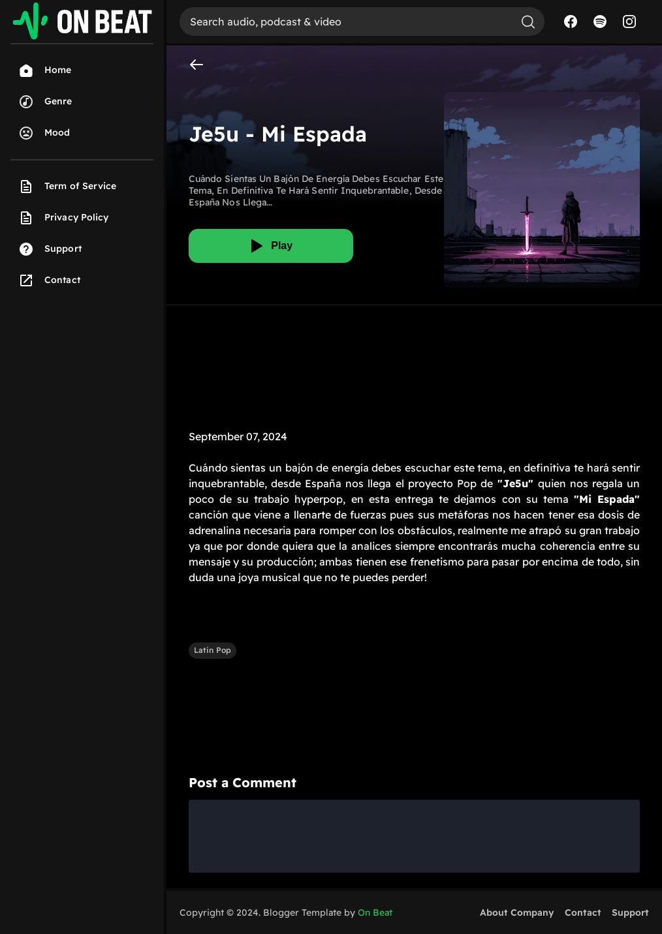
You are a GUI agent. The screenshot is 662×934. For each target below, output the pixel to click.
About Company (517, 912)
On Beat (375, 912)
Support (630, 912)
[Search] (346, 21)
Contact (583, 912)
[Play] (271, 246)
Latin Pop (212, 650)
